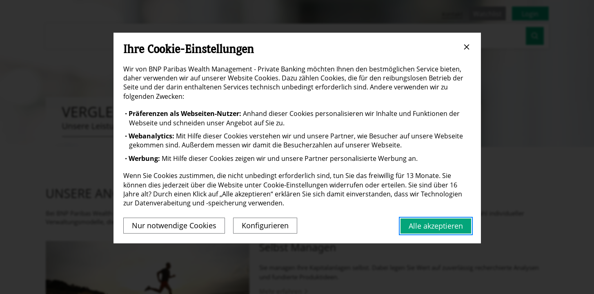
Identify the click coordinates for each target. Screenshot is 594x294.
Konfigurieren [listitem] (265, 225)
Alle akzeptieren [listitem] (436, 226)
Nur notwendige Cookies (174, 225)
